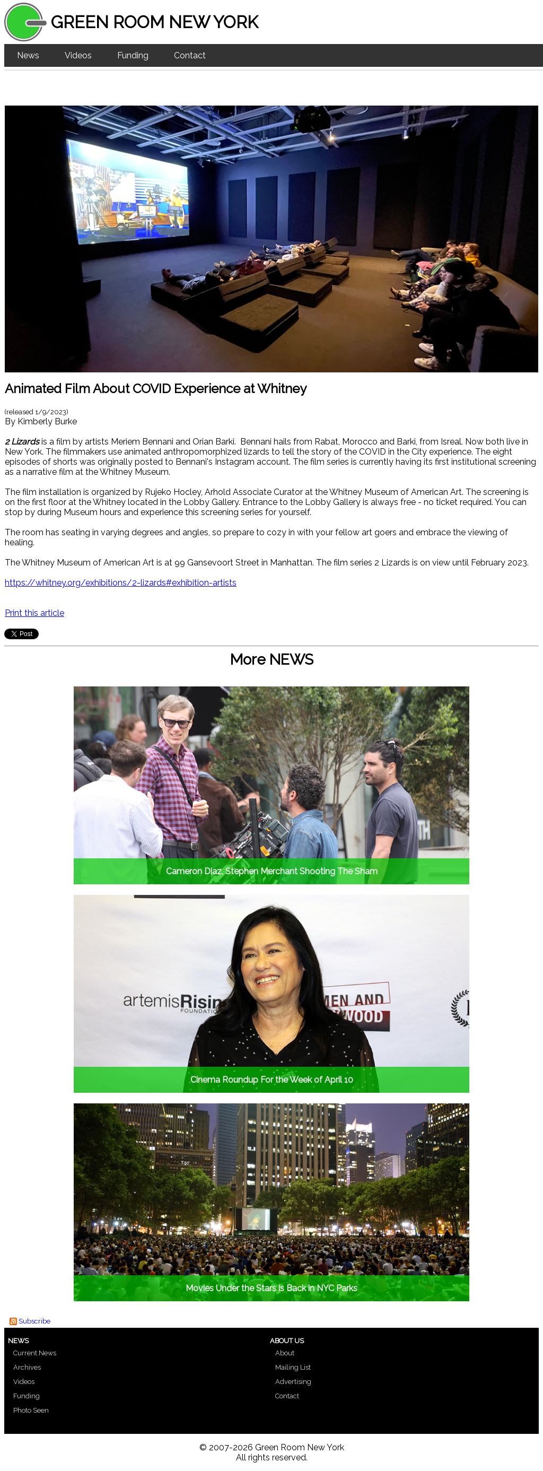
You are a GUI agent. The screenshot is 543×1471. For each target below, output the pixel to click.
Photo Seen (31, 1410)
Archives (27, 1367)
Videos (78, 55)
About (284, 1353)
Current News (34, 1353)
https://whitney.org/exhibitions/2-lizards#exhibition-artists (121, 583)
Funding (132, 55)
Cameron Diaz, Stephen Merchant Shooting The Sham (272, 871)
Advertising (293, 1382)
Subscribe (34, 1321)
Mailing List (293, 1367)
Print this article (34, 613)
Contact (190, 55)
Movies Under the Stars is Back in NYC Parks (271, 1288)
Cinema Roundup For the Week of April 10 (271, 1080)
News (28, 55)
